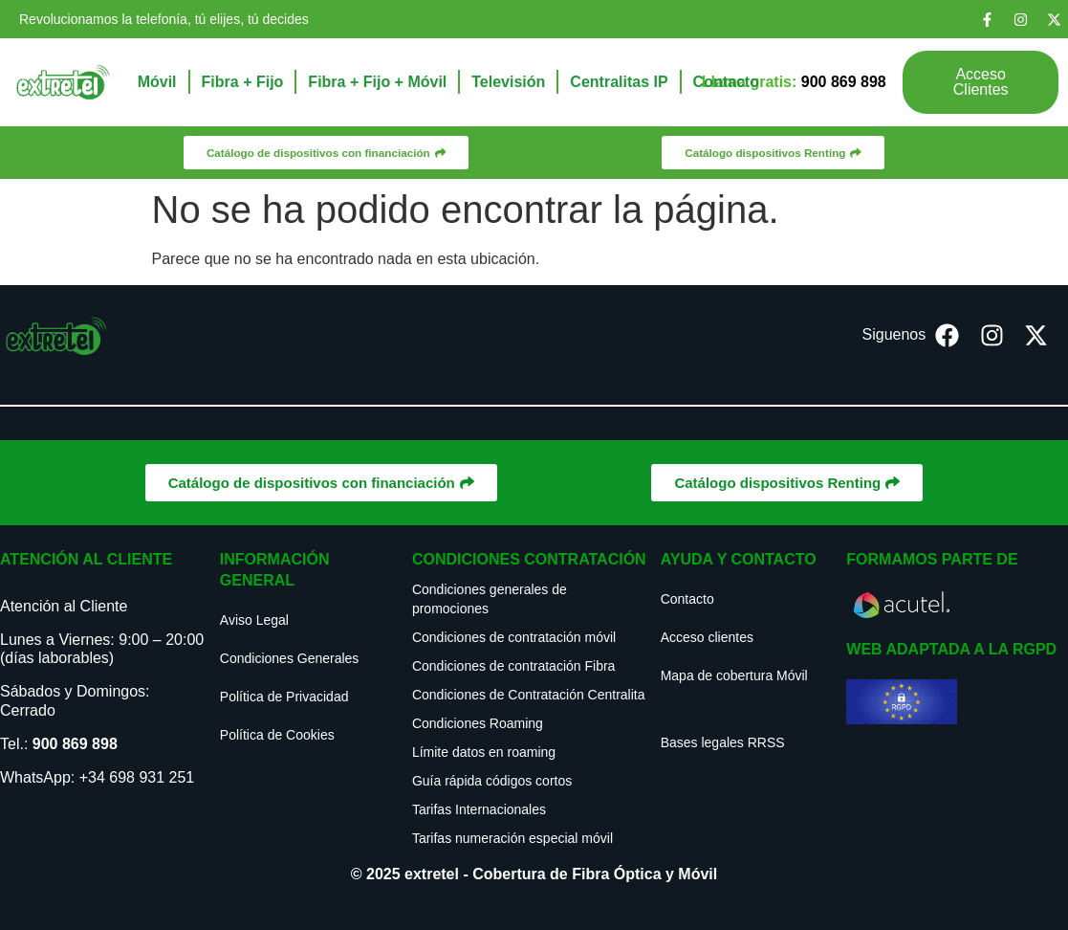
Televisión (508, 82)
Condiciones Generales (290, 658)
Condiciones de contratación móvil (514, 637)
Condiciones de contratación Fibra (513, 666)
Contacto (726, 82)
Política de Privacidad (284, 696)
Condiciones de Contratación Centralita (528, 694)
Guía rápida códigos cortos (492, 780)
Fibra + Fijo (243, 82)
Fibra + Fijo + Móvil (377, 82)
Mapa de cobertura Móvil (734, 675)
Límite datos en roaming (484, 752)
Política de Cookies (277, 734)
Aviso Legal (254, 620)
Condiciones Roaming (477, 723)
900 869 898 (75, 744)
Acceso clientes (707, 637)
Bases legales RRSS (723, 742)
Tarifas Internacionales (479, 809)
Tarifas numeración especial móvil (512, 838)
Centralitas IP (618, 82)
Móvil (157, 82)
